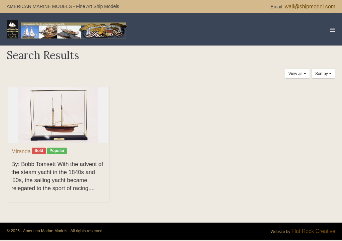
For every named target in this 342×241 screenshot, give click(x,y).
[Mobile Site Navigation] (332, 29)
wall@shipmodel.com (310, 6)
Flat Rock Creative (313, 231)
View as (297, 73)
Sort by (323, 73)
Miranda (21, 151)
